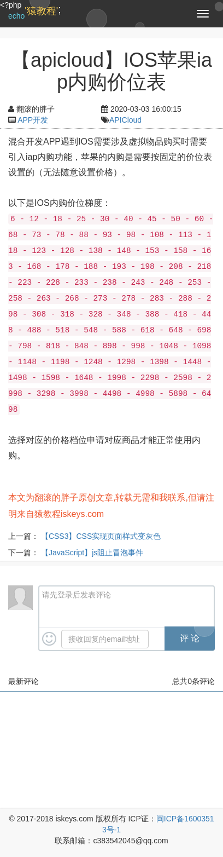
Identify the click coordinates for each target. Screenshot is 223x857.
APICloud (125, 120)
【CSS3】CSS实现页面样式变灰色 (101, 536)
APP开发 (32, 120)
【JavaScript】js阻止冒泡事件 (92, 552)
